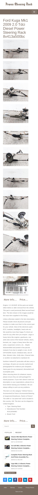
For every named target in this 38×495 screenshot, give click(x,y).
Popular (8, 432)
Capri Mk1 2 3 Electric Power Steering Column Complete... (20, 465)
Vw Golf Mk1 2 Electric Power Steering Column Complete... (21, 447)
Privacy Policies (30, 487)
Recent (18, 432)
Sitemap (12, 487)
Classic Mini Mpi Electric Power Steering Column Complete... (21, 438)
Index (5, 487)
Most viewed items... (10, 473)
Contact (20, 487)
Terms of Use (19, 491)
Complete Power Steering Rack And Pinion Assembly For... (21, 456)
